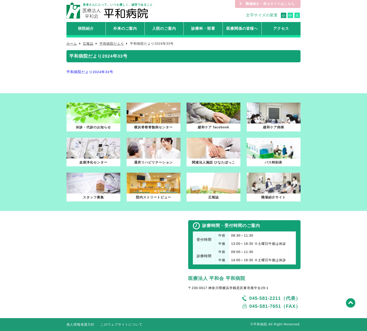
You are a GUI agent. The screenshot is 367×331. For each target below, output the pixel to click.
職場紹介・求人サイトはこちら (270, 4)
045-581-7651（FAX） (275, 306)
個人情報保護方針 (80, 324)
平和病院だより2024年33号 (89, 72)
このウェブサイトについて (121, 324)
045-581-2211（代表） (275, 298)
